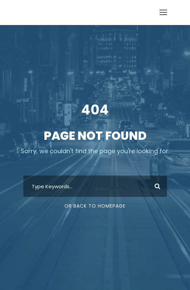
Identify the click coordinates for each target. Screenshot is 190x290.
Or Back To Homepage (95, 206)
